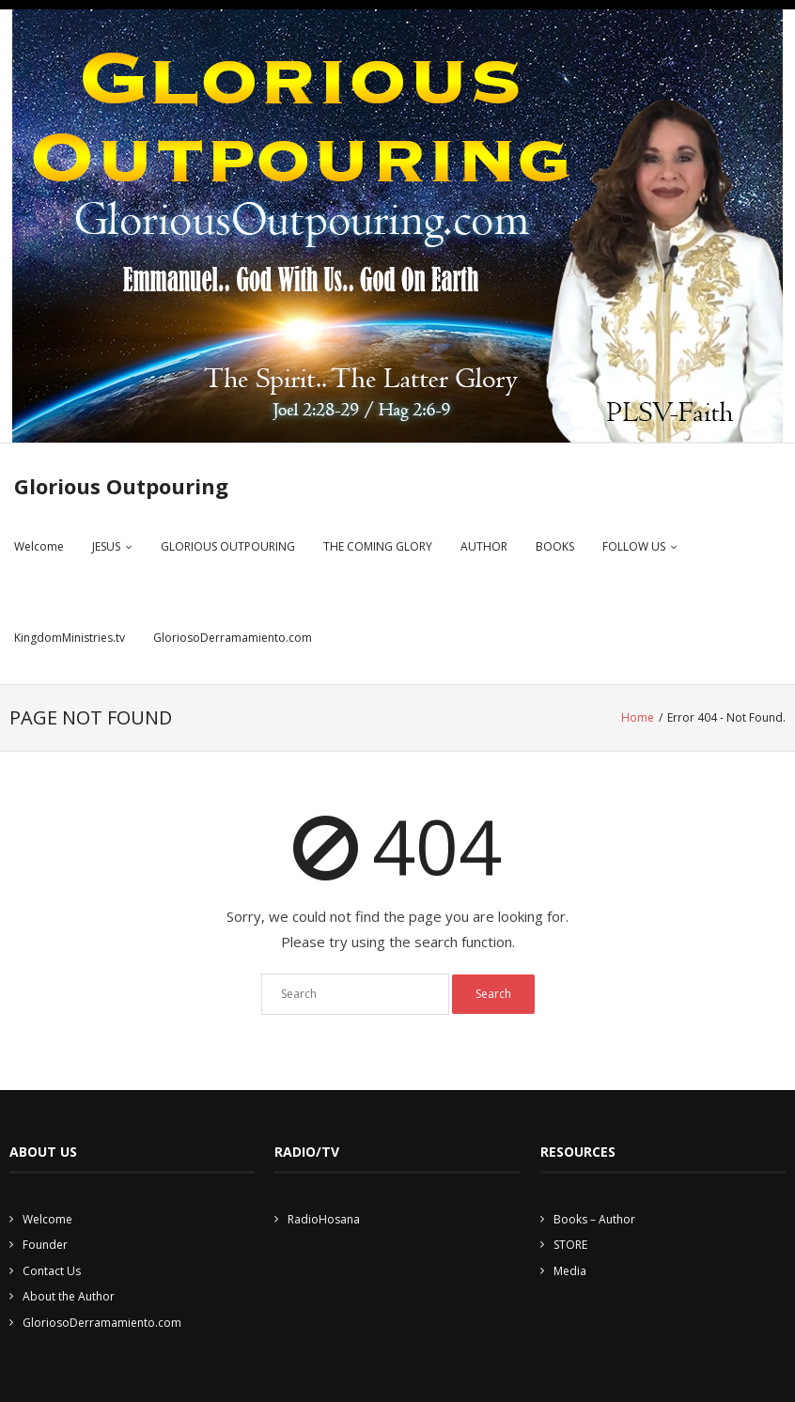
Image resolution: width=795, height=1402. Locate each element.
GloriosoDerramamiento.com (232, 638)
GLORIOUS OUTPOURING (228, 546)
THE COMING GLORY (377, 546)
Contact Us (52, 1271)
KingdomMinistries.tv (69, 638)
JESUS (106, 546)
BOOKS (555, 546)
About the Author (69, 1296)
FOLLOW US (633, 546)
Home (637, 717)
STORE (570, 1245)
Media (569, 1271)
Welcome (39, 546)
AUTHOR (483, 546)
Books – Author (594, 1219)
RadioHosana (324, 1219)
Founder (45, 1245)
